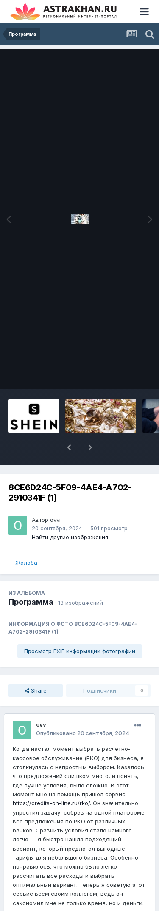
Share (36, 690)
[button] (69, 447)
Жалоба (26, 562)
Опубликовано (82, 733)
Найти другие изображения (70, 537)
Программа (30, 601)
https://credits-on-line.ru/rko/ (51, 803)
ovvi (55, 519)
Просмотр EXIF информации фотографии (79, 651)
